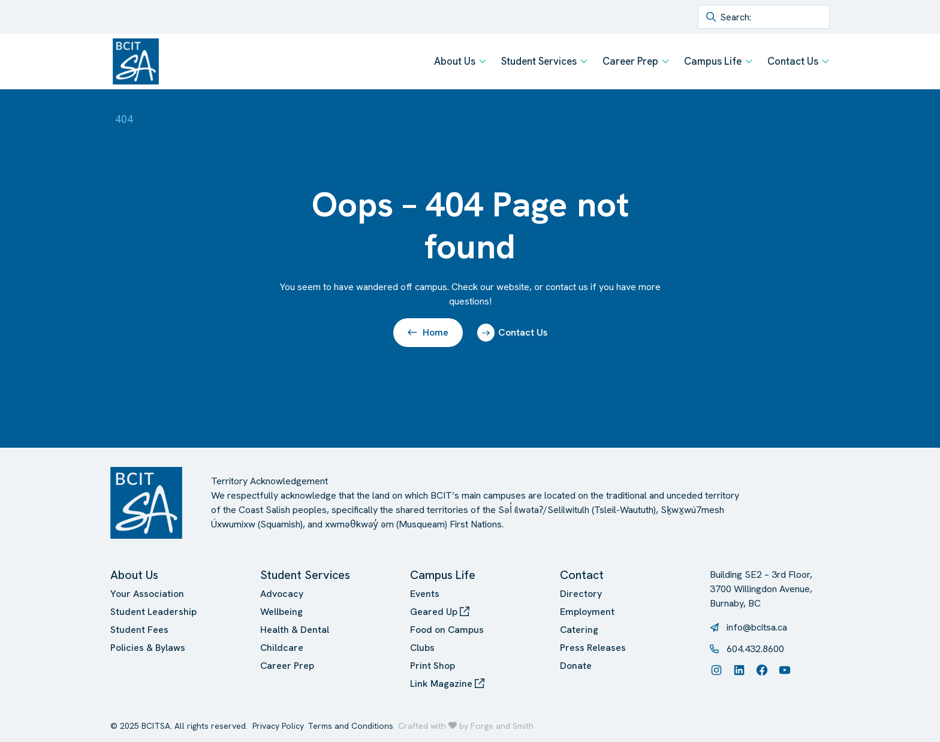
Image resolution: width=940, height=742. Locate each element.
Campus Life (713, 61)
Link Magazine (447, 683)
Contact (582, 575)
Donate (576, 665)
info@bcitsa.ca (757, 627)
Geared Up (439, 611)
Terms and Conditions (350, 725)
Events (424, 593)
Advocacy (281, 593)
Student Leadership (153, 611)
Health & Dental (294, 629)
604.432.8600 (755, 649)
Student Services (539, 61)
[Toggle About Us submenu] (482, 61)
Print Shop (432, 665)
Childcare (281, 647)
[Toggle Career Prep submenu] (665, 61)
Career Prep (630, 61)
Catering (579, 629)
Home (428, 332)
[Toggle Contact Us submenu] (825, 61)
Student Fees (139, 629)
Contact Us (792, 61)
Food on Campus (447, 629)
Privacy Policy (278, 725)
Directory (581, 593)
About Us (454, 61)
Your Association (147, 593)
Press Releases (593, 647)
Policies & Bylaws (147, 647)
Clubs (422, 647)
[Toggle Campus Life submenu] (749, 61)
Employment (587, 611)
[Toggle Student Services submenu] (584, 61)
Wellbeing (281, 611)
